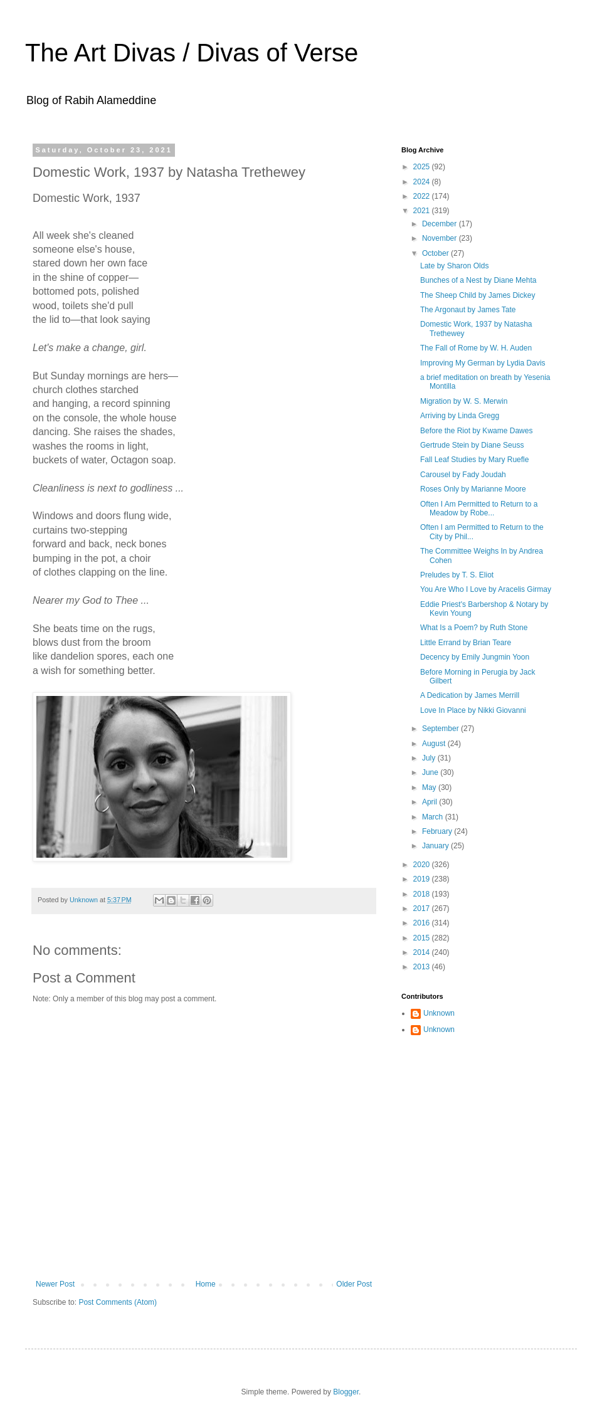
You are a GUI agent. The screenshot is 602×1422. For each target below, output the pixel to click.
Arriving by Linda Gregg (459, 415)
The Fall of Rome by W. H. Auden (476, 348)
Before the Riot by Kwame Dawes (476, 430)
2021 (422, 210)
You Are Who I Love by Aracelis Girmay (485, 589)
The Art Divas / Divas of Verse (191, 52)
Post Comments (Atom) (117, 1302)
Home (206, 1284)
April (430, 802)
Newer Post (55, 1284)
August (435, 743)
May (430, 787)
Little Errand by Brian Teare (465, 642)
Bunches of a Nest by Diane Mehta (478, 280)
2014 (422, 952)
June (431, 772)
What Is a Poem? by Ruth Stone (473, 627)
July (430, 758)
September (441, 728)
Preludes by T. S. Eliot (457, 575)
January (436, 845)
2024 (422, 181)
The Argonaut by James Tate (468, 309)
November (440, 238)
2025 (422, 166)
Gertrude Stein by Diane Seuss (472, 445)
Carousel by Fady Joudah (463, 474)
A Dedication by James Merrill (469, 695)
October (436, 253)
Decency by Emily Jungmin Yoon (474, 657)
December (440, 223)
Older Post (354, 1284)
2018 (422, 894)
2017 (422, 908)
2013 (422, 966)
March (433, 817)
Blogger (346, 1392)
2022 (422, 196)
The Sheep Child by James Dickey (477, 295)
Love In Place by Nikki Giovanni (473, 710)
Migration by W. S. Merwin (463, 401)
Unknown (439, 1013)
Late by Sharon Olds (454, 265)
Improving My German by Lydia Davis (483, 363)
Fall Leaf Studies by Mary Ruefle (474, 459)
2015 (422, 938)
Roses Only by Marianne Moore (473, 489)
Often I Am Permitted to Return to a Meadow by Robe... (478, 508)
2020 (422, 864)
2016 (422, 923)
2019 (422, 879)
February (438, 831)
